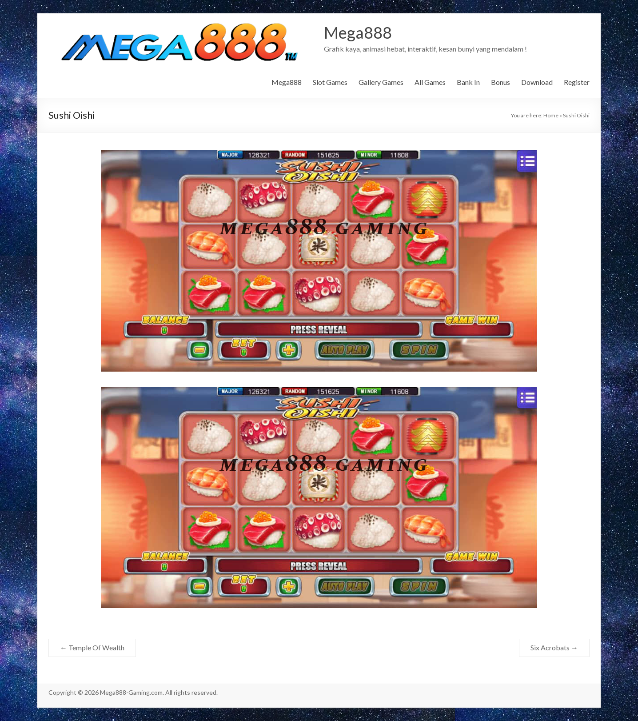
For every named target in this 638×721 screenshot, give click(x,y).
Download (537, 82)
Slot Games (330, 82)
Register (577, 82)
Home (550, 115)
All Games (430, 82)
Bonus (500, 82)
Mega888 (358, 32)
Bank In (468, 82)
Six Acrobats (554, 647)
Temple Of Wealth (92, 647)
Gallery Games (381, 82)
